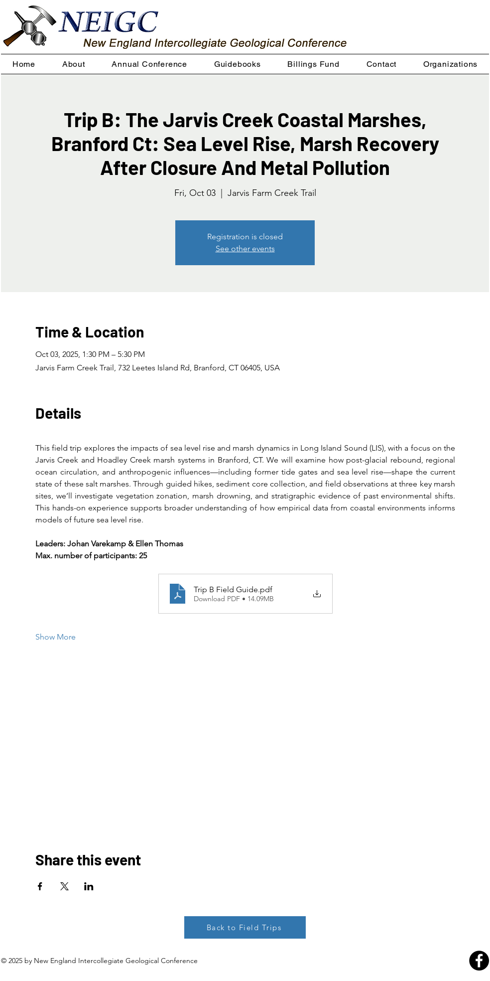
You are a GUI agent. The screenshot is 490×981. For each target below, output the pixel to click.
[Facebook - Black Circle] (479, 961)
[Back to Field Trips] (245, 927)
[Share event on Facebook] (40, 886)
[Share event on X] (64, 886)
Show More (55, 637)
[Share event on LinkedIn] (89, 886)
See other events (245, 248)
